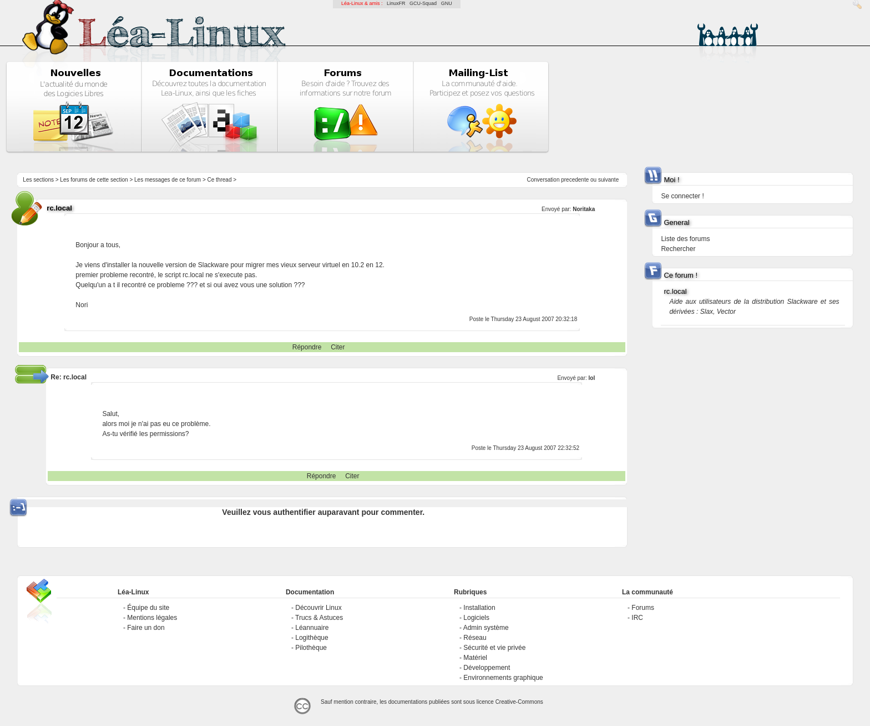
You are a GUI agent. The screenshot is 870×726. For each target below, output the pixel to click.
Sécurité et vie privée (494, 648)
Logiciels (476, 618)
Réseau (474, 638)
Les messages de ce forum (167, 180)
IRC (637, 618)
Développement (486, 668)
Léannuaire (311, 628)
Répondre (307, 347)
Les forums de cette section (94, 180)
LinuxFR (396, 3)
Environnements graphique (503, 678)
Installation (479, 608)
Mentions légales (152, 618)
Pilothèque (311, 648)
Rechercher (678, 249)
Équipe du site (148, 608)
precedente (575, 180)
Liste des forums (685, 239)
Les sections (38, 180)
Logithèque (311, 638)
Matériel (475, 658)
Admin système (486, 628)
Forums (642, 608)
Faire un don (145, 628)
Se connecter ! (682, 196)
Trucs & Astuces (319, 618)
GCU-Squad (423, 3)
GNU (446, 3)
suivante (608, 180)
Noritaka (584, 209)
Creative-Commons (519, 702)
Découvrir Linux (318, 608)
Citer (338, 347)
